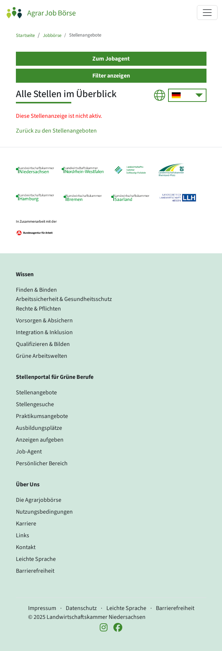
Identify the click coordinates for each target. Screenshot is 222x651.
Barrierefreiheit (35, 571)
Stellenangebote (36, 392)
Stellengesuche (35, 404)
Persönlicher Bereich (42, 463)
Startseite (25, 35)
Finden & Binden (36, 290)
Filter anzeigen (111, 76)
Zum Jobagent (111, 59)
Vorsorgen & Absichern (44, 320)
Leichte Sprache (36, 559)
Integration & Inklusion (44, 332)
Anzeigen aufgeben (40, 440)
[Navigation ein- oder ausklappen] (207, 12)
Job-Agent (29, 452)
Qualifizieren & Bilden (43, 344)
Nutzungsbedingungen (44, 512)
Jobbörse (52, 35)
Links (22, 535)
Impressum (42, 608)
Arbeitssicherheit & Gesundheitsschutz (64, 299)
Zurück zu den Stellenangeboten (56, 131)
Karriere (26, 524)
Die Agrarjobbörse (38, 500)
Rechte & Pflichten (38, 309)
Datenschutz (81, 608)
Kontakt (25, 547)
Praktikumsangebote (42, 416)
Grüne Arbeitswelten (41, 356)
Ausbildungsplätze (39, 428)
